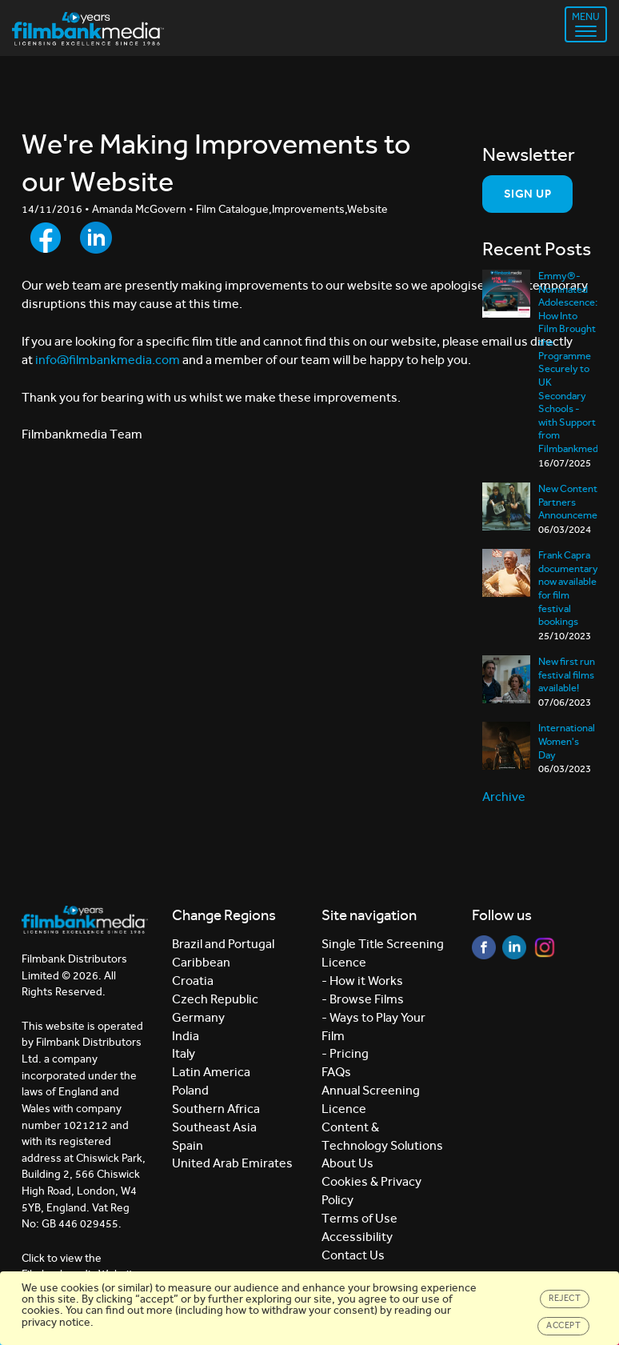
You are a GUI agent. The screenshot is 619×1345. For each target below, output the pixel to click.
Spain (187, 1145)
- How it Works (362, 980)
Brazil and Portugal (223, 943)
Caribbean (201, 962)
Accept (563, 1325)
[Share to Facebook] (46, 238)
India (185, 1035)
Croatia (193, 980)
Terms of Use (359, 1218)
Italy (183, 1053)
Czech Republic (215, 999)
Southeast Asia (214, 1127)
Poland (190, 1090)
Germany (198, 1017)
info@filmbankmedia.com (107, 359)
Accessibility (357, 1236)
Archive (503, 796)
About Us (347, 1163)
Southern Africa (216, 1108)
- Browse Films (362, 999)
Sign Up (527, 193)
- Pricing (345, 1053)
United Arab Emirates (232, 1163)
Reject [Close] (565, 1298)
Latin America (211, 1071)
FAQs (336, 1071)
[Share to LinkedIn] (96, 238)
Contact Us (353, 1255)
